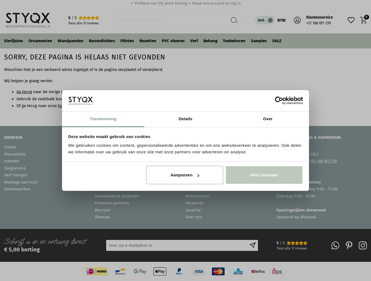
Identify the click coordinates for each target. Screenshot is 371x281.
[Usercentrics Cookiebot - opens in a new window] (279, 100)
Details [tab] (185, 118)
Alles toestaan (264, 175)
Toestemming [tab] (103, 118)
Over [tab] (268, 118)
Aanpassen (185, 175)
